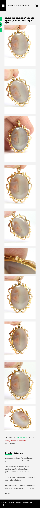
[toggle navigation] (3, 5)
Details (8, 453)
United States (21, 437)
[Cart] (37, 6)
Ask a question (10, 443)
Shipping (18, 453)
